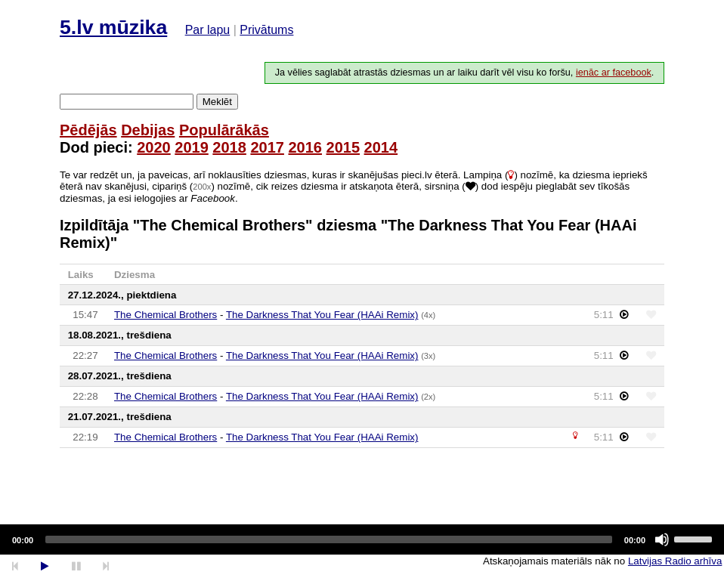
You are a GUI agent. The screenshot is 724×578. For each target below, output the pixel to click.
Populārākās (224, 130)
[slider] (328, 539)
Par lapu (208, 29)
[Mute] (662, 539)
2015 (343, 147)
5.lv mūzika (113, 27)
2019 (192, 147)
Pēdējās (88, 130)
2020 (154, 147)
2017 (267, 147)
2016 (305, 147)
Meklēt (217, 101)
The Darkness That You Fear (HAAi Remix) (322, 314)
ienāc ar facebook (613, 72)
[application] (362, 539)
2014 (381, 147)
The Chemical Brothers (165, 314)
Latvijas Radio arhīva (675, 561)
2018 (229, 147)
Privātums (266, 29)
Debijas (148, 130)
